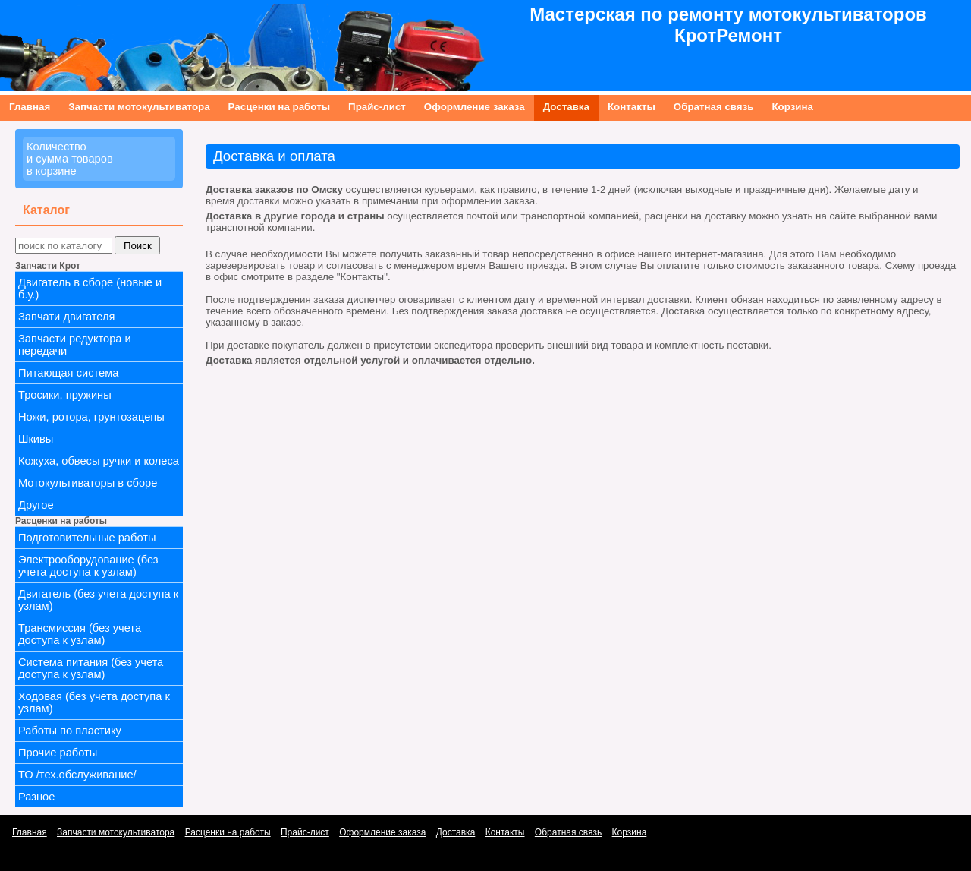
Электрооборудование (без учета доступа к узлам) (88, 566)
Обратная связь (714, 106)
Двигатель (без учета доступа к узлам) (98, 600)
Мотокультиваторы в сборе (87, 483)
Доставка (566, 106)
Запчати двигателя (66, 317)
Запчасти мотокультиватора (138, 106)
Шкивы (35, 439)
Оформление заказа (474, 106)
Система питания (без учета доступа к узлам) (90, 668)
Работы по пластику (69, 730)
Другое (36, 505)
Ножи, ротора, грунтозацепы (91, 417)
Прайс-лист (377, 106)
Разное (36, 797)
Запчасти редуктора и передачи (74, 345)
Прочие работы (57, 752)
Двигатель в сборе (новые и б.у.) (90, 288)
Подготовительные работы (87, 538)
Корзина (792, 106)
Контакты (631, 106)
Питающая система (68, 373)
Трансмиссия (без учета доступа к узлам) (79, 634)
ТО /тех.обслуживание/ (77, 774)
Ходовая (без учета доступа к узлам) (94, 702)
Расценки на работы (279, 106)
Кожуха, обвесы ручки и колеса (98, 461)
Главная (29, 106)
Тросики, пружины (65, 395)
